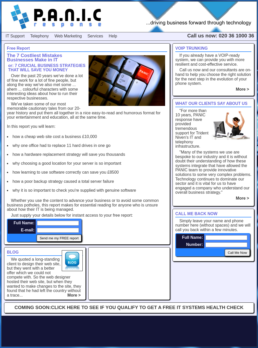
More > (243, 89)
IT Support (15, 36)
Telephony (39, 36)
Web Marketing (68, 36)
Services (95, 36)
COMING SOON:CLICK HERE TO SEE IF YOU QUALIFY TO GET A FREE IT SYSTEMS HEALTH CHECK (129, 307)
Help (113, 36)
